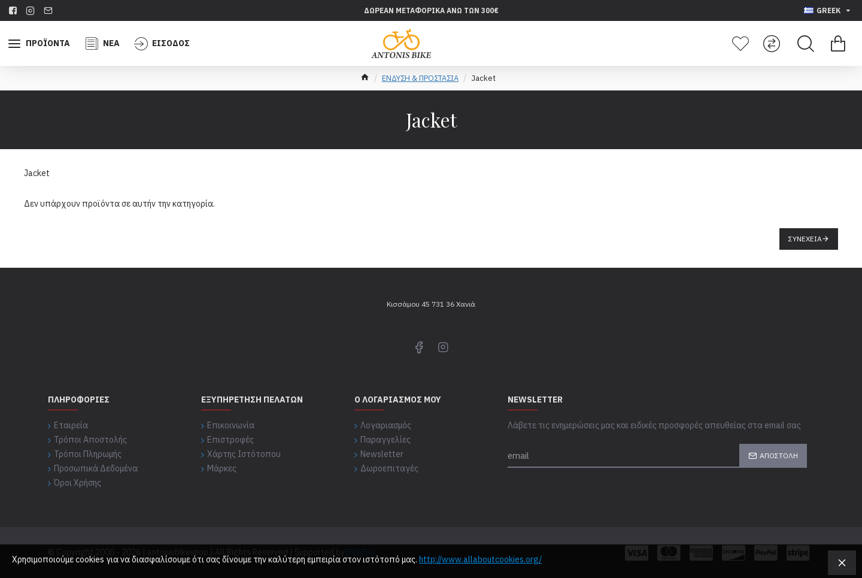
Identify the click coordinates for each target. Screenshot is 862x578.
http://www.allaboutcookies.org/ (480, 559)
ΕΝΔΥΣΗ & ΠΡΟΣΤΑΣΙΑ (420, 78)
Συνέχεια (805, 238)
